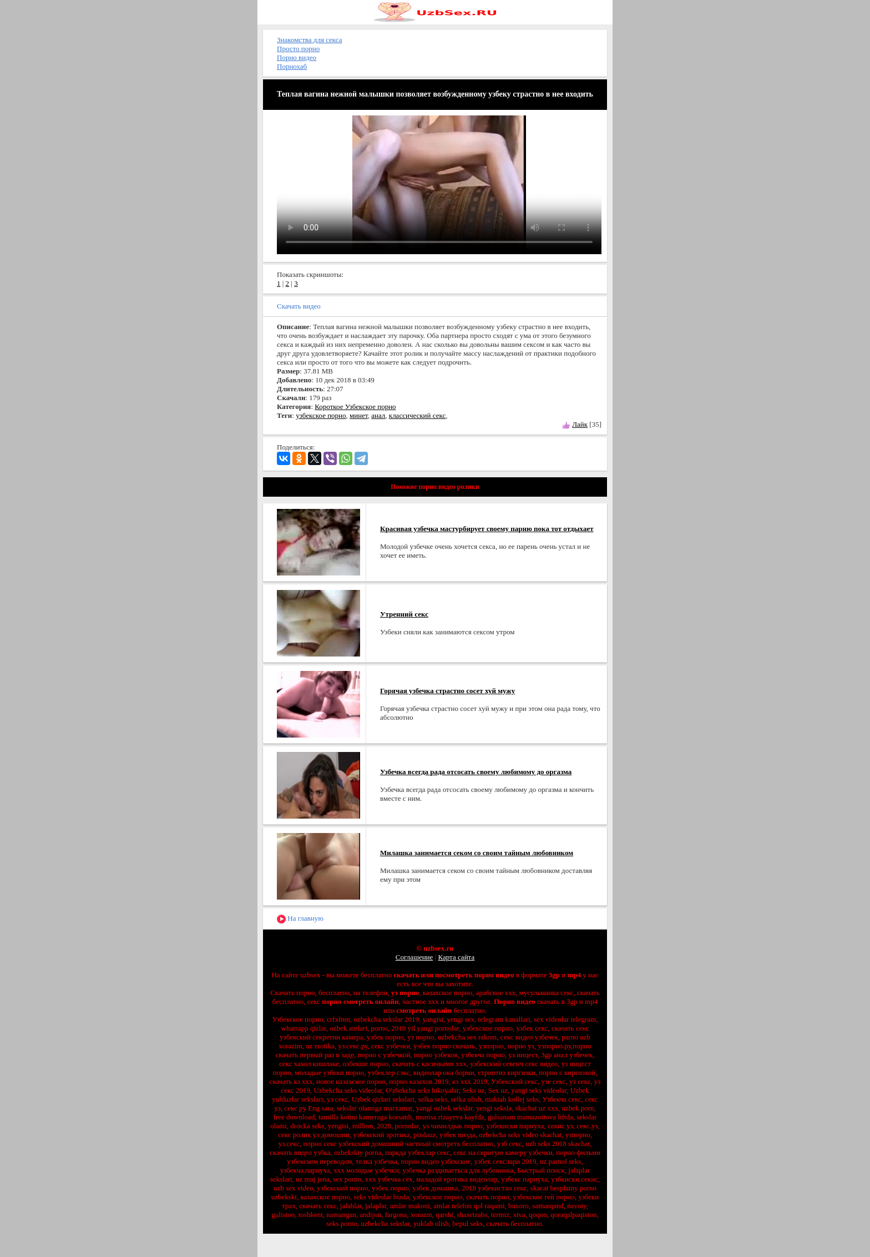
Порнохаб (292, 66)
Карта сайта (456, 957)
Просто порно (298, 48)
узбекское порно (321, 415)
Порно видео (296, 57)
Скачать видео (299, 306)
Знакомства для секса (309, 40)
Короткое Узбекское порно (355, 406)
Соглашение (414, 957)
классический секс (417, 415)
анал (378, 415)
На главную (300, 918)
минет (359, 415)
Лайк (580, 424)
